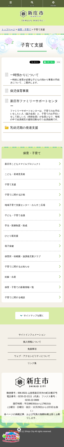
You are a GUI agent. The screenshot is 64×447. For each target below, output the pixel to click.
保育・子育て (24, 29)
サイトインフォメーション (32, 335)
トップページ (8, 29)
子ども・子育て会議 (15, 215)
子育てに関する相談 (15, 297)
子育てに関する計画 (15, 194)
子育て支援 (10, 184)
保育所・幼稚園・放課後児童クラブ (23, 256)
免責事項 (32, 349)
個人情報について (32, 342)
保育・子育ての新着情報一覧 (19, 287)
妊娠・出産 (10, 277)
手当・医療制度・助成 (16, 225)
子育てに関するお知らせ (17, 266)
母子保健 (9, 246)
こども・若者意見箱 (15, 174)
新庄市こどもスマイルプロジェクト (23, 164)
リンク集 (32, 363)
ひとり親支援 (11, 236)
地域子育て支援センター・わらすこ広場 (25, 205)
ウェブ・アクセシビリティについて (32, 356)
